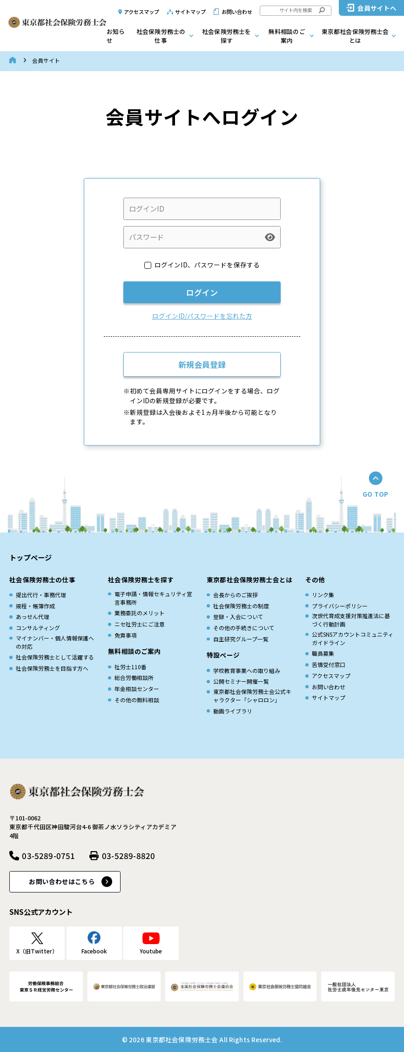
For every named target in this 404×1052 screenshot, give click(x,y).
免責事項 (125, 635)
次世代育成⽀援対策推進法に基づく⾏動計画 (351, 620)
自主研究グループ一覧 (241, 639)
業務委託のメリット (139, 613)
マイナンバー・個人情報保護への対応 (55, 642)
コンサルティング (38, 628)
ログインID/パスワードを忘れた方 (202, 315)
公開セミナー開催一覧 (241, 681)
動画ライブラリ (232, 711)
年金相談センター (136, 688)
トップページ (30, 557)
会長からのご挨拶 (235, 595)
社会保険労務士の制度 (241, 606)
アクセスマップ (142, 11)
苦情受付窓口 (328, 664)
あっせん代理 (32, 616)
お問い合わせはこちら (61, 881)
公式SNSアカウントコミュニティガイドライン (352, 638)
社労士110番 (130, 667)
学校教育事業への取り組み (246, 670)
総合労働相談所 (134, 677)
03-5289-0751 (48, 855)
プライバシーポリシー (340, 606)
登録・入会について (238, 616)
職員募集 (323, 653)
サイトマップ (190, 11)
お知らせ (116, 36)
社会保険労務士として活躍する (55, 657)
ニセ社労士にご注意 (139, 624)
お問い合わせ (237, 11)
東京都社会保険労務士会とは (355, 36)
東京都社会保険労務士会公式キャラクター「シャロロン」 (252, 695)
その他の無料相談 (136, 700)
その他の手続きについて (244, 628)
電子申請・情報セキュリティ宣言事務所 (153, 598)
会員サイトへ (377, 8)
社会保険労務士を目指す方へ (52, 668)
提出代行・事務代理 (41, 595)
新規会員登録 (202, 364)
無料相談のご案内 (287, 36)
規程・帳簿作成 (35, 606)
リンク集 (323, 595)
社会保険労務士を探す (226, 36)
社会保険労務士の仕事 (160, 36)
